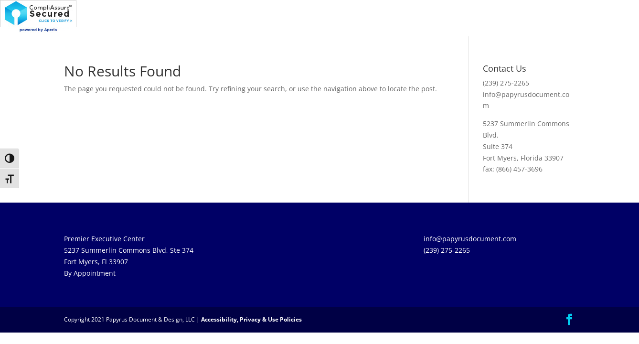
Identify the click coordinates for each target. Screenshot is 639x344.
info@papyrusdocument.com (470, 238)
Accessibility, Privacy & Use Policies (251, 319)
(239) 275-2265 (506, 82)
